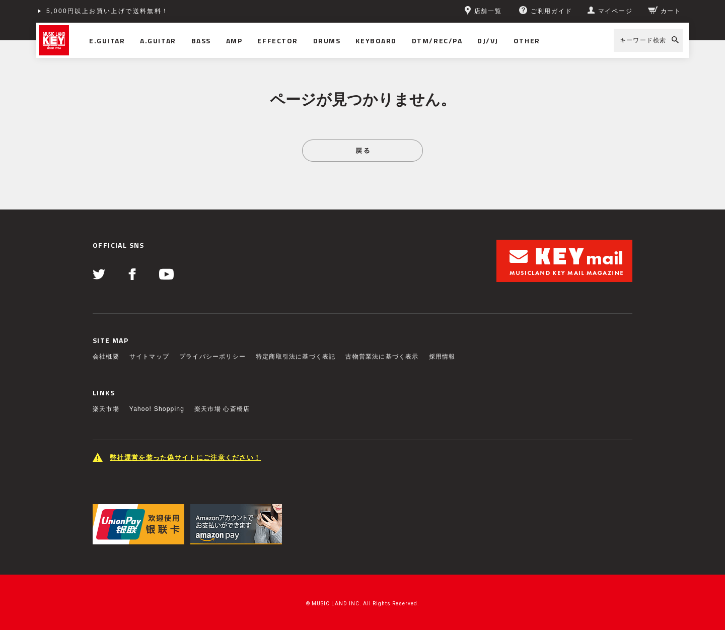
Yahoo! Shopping (156, 408)
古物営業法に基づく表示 (381, 356)
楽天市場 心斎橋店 (222, 408)
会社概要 (106, 356)
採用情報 (442, 356)
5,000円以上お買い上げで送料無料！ (107, 11)
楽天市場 (106, 408)
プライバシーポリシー (212, 356)
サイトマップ (149, 356)
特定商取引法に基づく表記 (295, 356)
